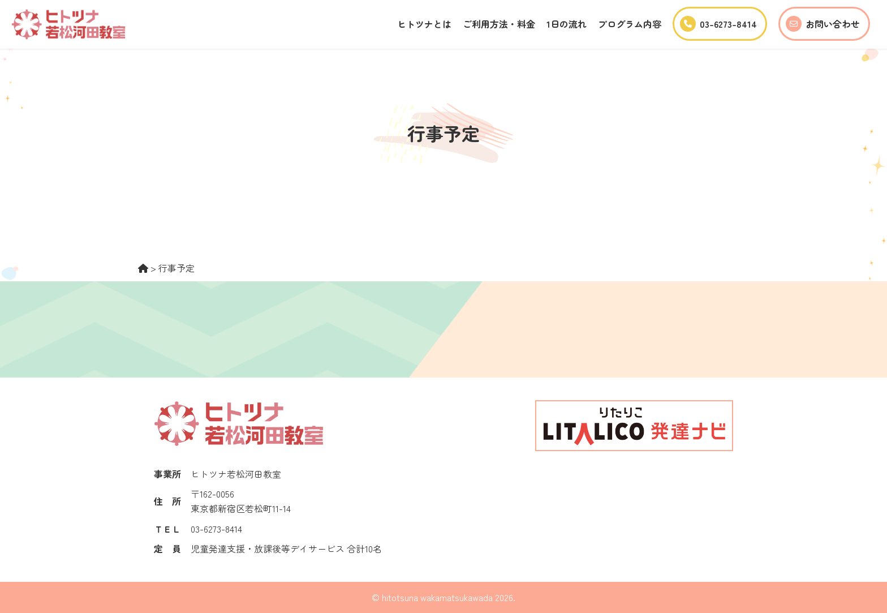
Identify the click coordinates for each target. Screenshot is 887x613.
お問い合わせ (823, 24)
